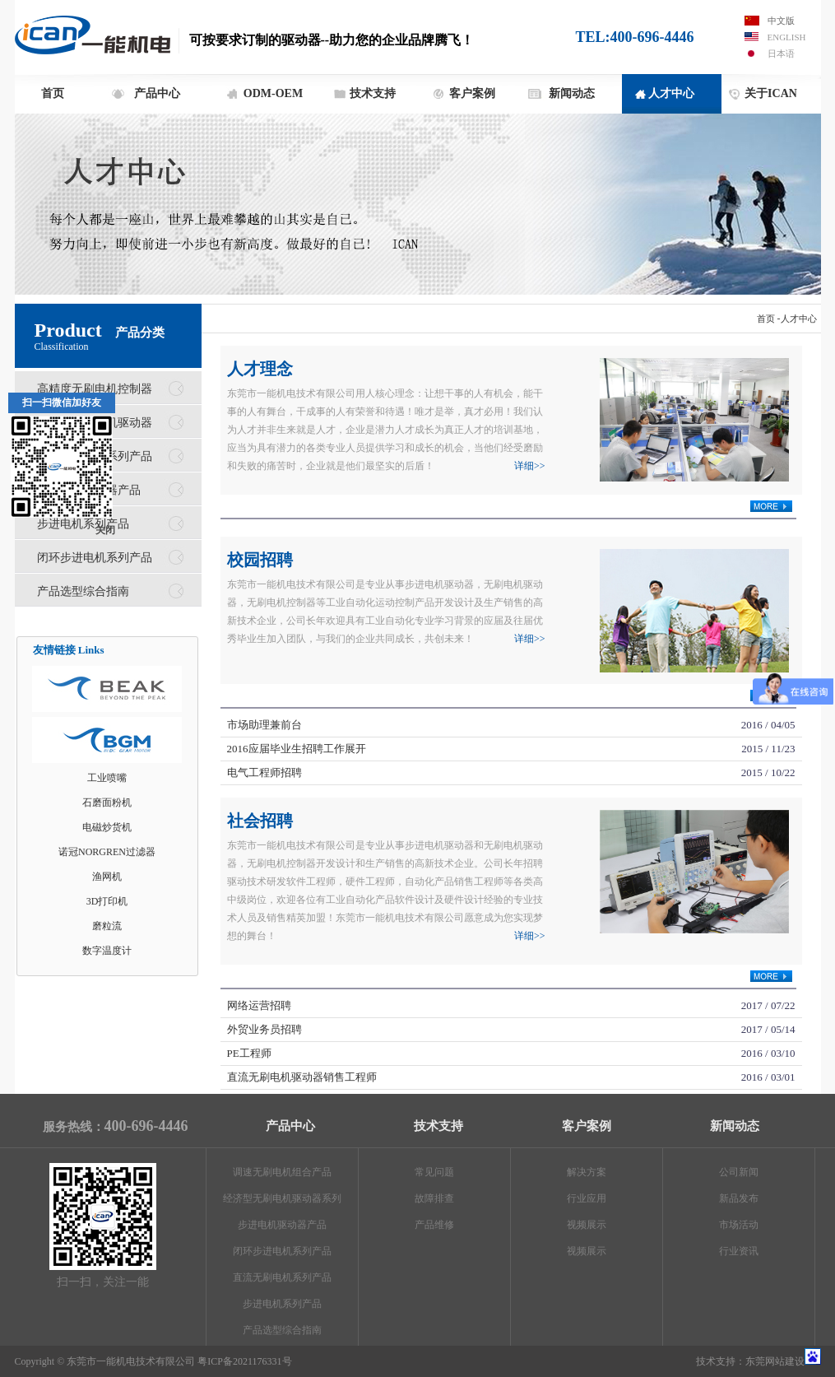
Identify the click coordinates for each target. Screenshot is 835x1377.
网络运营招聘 (511, 1005)
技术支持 (373, 93)
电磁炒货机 (107, 827)
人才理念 (260, 369)
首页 (52, 93)
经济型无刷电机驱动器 (94, 422)
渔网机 (107, 876)
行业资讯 (738, 1251)
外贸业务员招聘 (511, 1029)
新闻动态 (572, 93)
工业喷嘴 (107, 778)
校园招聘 (260, 560)
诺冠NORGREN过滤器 (106, 852)
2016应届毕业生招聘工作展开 (511, 749)
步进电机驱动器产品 (282, 1224)
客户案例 (472, 93)
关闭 (105, 580)
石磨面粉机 (107, 802)
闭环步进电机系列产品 (282, 1251)
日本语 (781, 53)
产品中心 (157, 93)
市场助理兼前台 (511, 725)
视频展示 (586, 1224)
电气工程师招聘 (511, 772)
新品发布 (738, 1198)
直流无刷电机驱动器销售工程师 (511, 1077)
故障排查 (434, 1198)
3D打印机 (107, 901)
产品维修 (434, 1224)
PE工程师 (511, 1053)
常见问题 (434, 1172)
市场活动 (738, 1224)
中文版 (781, 21)
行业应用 (586, 1198)
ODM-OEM (273, 93)
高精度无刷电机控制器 (94, 388)
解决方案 (586, 1172)
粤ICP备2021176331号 (244, 1361)
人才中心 (671, 93)
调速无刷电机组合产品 (282, 1172)
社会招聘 (260, 821)
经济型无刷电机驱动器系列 (282, 1198)
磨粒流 (107, 926)
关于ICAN (771, 93)
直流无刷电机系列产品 (282, 1277)
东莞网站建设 (775, 1361)
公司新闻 (738, 1172)
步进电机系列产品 (282, 1304)
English (787, 37)
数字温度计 (107, 950)
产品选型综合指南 (282, 1330)
